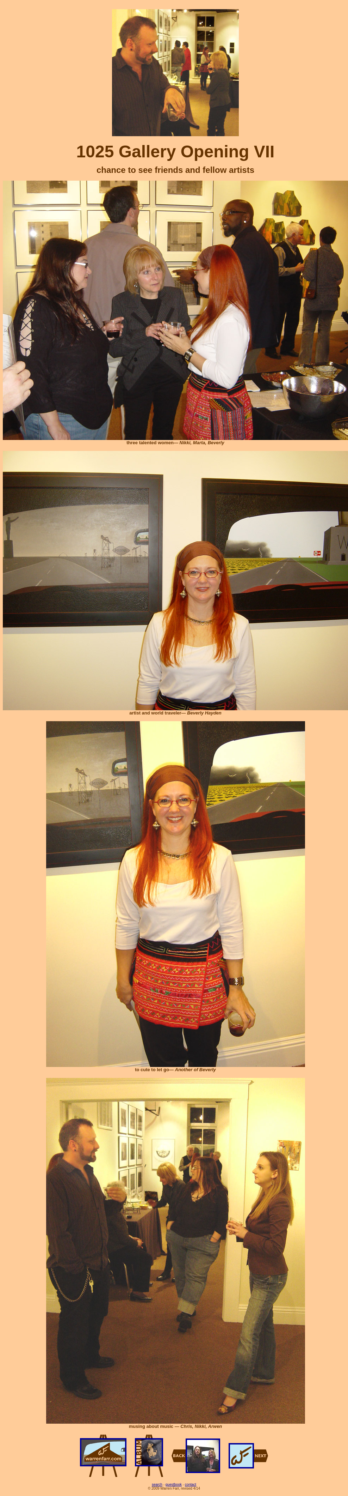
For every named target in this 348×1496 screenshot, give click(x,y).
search (157, 1484)
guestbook (174, 1484)
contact (190, 1484)
